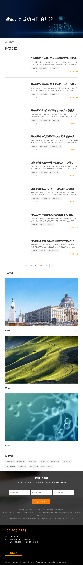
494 (36, 265)
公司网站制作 (46, 198)
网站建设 (34, 68)
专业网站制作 (57, 198)
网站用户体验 (54, 68)
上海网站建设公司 (44, 120)
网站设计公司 (54, 172)
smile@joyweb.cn (15, 536)
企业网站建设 (21, 461)
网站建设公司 (55, 461)
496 (46, 265)
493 (31, 265)
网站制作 (50, 224)
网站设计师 (56, 120)
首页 (6, 42)
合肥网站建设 (43, 146)
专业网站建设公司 (46, 466)
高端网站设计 (34, 466)
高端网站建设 (10, 461)
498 (57, 265)
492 (26, 265)
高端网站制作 (44, 461)
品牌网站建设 (22, 466)
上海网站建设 (43, 68)
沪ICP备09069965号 (42, 562)
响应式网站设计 (10, 466)
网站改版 (42, 250)
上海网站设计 (54, 94)
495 (41, 265)
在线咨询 (13, 553)
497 (51, 265)
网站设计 (42, 224)
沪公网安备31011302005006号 (58, 562)
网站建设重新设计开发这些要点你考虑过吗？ (53, 240)
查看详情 (72, 71)
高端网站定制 (67, 461)
